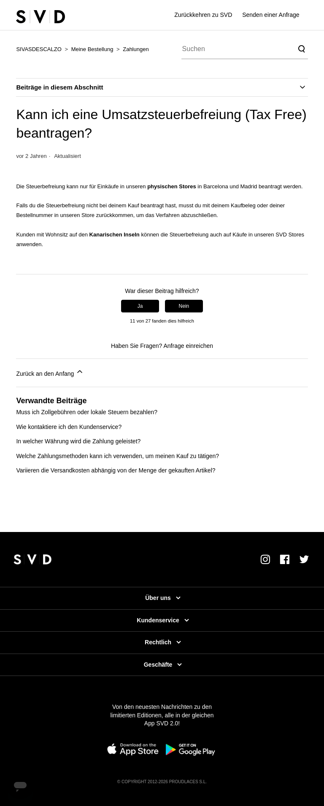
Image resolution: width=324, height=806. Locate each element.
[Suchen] (244, 49)
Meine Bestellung (92, 49)
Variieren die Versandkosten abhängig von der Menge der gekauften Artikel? (115, 470)
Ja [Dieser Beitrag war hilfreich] (140, 306)
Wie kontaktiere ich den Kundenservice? (69, 426)
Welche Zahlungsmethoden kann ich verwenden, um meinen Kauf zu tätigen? (117, 456)
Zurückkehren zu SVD (203, 14)
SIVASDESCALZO (38, 49)
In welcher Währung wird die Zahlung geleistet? (78, 441)
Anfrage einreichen (188, 345)
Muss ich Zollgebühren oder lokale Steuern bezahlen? (86, 412)
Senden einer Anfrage (270, 14)
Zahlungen (135, 49)
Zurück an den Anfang (50, 372)
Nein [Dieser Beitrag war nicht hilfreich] (184, 306)
